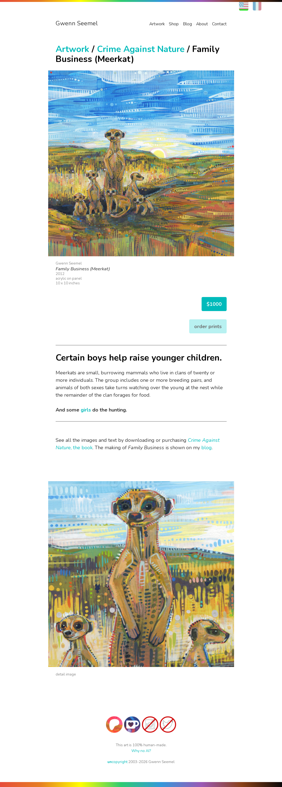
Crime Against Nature (141, 49)
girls (86, 410)
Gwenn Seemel (77, 23)
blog (206, 447)
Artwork (157, 24)
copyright (117, 761)
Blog (187, 24)
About (202, 24)
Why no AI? (141, 750)
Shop (174, 24)
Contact (219, 24)
